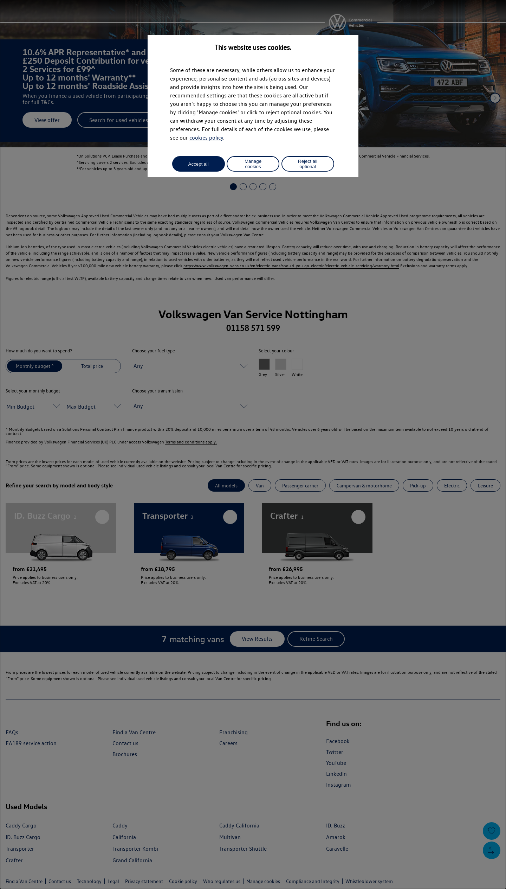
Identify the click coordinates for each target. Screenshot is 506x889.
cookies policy (206, 137)
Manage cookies (253, 164)
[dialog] (253, 444)
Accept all (198, 164)
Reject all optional (307, 164)
